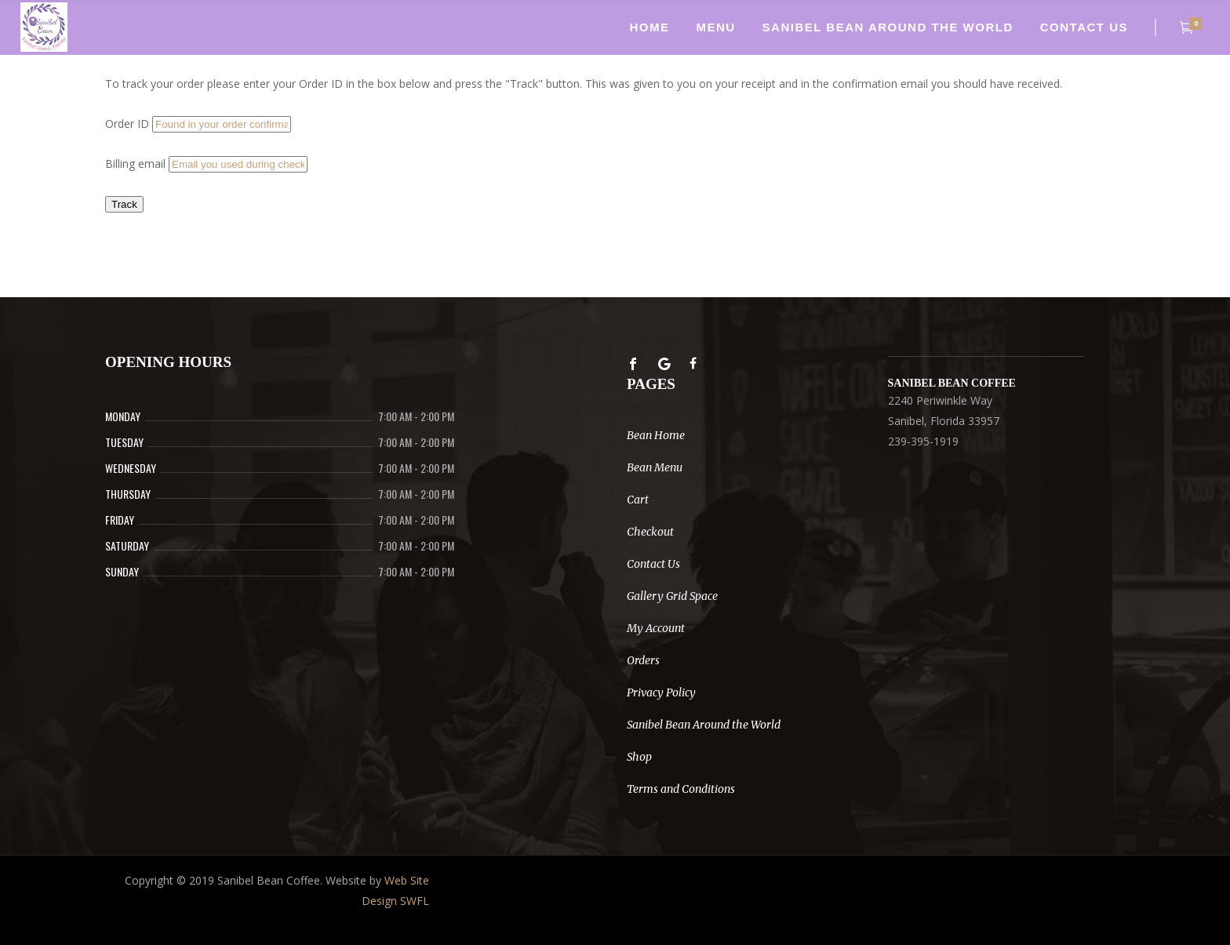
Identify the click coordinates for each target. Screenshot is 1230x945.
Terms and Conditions (681, 789)
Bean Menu (654, 467)
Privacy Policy (661, 692)
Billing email (135, 163)
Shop (639, 757)
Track (124, 204)
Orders (643, 660)
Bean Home (656, 435)
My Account (656, 628)
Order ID (127, 123)
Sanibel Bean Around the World (704, 725)
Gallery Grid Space (672, 596)
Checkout (650, 532)
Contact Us (653, 564)
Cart (638, 499)
